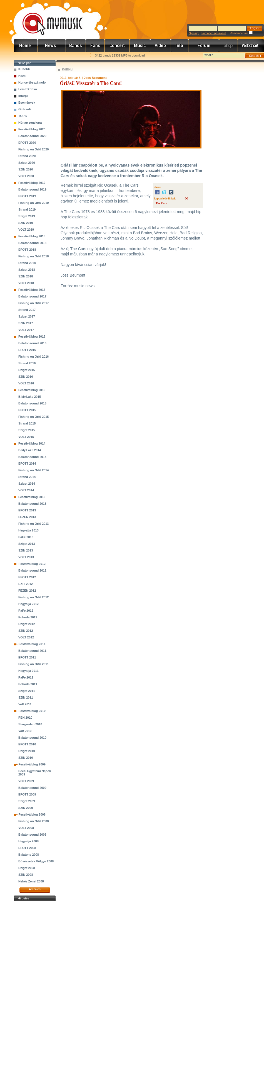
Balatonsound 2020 (32, 136)
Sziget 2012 (26, 624)
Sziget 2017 (26, 316)
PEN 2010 (25, 717)
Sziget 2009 (26, 801)
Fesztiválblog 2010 (32, 711)
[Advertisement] (34, 986)
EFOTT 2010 (27, 744)
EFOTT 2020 (27, 142)
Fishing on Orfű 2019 (33, 202)
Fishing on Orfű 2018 (33, 256)
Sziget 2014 (26, 483)
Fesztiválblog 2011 (32, 644)
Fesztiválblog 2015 (31, 390)
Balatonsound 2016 (32, 343)
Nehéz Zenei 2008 (31, 881)
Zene (140, 45)
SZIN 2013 (25, 550)
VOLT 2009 (26, 781)
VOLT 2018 (26, 283)
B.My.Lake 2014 (29, 450)
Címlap (26, 45)
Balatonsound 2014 (32, 456)
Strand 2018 (27, 263)
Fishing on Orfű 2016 (33, 356)
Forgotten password (213, 33)
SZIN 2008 (25, 874)
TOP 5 (22, 116)
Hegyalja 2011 (28, 670)
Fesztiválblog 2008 (32, 814)
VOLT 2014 (26, 490)
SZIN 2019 (25, 223)
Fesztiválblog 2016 (31, 336)
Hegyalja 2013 (28, 530)
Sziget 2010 (26, 751)
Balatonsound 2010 (32, 737)
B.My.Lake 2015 (29, 396)
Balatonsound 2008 (32, 834)
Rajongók (95, 45)
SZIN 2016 (25, 376)
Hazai (22, 75)
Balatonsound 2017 (32, 296)
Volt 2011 (25, 704)
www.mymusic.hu (48, 18)
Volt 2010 (25, 731)
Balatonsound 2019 (32, 189)
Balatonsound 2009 (32, 787)
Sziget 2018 (26, 269)
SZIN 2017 (25, 323)
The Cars (161, 203)
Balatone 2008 (28, 854)
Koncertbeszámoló (32, 82)
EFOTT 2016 (27, 350)
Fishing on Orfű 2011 (33, 664)
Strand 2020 (27, 156)
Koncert (117, 45)
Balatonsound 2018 (32, 243)
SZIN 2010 (25, 757)
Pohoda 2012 (27, 617)
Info (179, 45)
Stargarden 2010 (30, 724)
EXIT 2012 (25, 583)
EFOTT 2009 (27, 794)
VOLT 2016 (26, 383)
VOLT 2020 (26, 176)
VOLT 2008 (26, 828)
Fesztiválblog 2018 (31, 236)
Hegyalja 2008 (28, 841)
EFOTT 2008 (27, 848)
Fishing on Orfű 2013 (33, 523)
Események (26, 102)
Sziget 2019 (26, 216)
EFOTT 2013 (27, 510)
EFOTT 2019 (27, 196)
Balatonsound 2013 (32, 503)
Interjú (23, 95)
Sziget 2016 (26, 370)
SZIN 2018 (25, 276)
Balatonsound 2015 (32, 403)
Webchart (251, 45)
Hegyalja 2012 (28, 604)
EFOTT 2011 (27, 657)
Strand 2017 (27, 309)
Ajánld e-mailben (72, 56)
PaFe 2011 (25, 677)
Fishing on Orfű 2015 (33, 416)
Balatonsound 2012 (32, 570)
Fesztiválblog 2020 (31, 129)
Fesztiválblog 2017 (31, 289)
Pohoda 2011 (27, 684)
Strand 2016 (27, 363)
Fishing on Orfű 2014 (33, 470)
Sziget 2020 (26, 162)
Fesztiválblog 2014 (31, 443)
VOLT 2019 (26, 229)
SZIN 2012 (25, 630)
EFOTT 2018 (27, 249)
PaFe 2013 (25, 537)
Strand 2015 (27, 423)
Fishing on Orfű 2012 (33, 597)
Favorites (25, 56)
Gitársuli (24, 109)
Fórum (203, 45)
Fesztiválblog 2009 (32, 764)
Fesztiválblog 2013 (31, 497)
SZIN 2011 (25, 697)
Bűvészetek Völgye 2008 (36, 861)
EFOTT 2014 (27, 463)
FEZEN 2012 (27, 590)
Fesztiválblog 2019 (31, 182)
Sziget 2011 (26, 690)
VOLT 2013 (26, 557)
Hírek (52, 45)
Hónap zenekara (30, 122)
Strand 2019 (27, 209)
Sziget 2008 (26, 868)
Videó (160, 45)
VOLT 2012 (26, 637)
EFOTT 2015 (27, 410)
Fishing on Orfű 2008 (33, 821)
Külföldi (24, 69)
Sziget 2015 (26, 430)
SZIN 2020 (25, 169)
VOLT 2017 (26, 329)
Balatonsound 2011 (32, 650)
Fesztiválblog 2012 (32, 563)
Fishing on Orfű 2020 (33, 149)
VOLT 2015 (26, 436)
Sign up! (194, 33)
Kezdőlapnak (49, 56)
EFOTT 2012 (27, 577)
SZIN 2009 (25, 807)
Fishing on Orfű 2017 (33, 303)
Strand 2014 (27, 477)
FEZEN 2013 (27, 517)
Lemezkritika (27, 89)
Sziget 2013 (26, 543)
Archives (35, 889)
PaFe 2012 (25, 610)
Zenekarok (76, 45)
